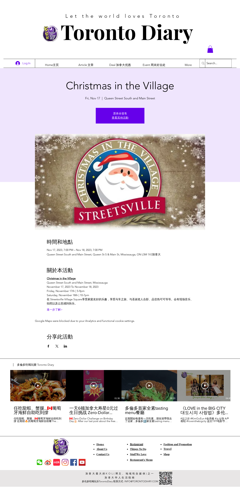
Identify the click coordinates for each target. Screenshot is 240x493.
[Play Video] (38, 385)
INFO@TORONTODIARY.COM (141, 481)
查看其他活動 (120, 117)
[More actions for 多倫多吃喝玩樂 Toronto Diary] (33, 364)
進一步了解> (55, 309)
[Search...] (215, 63)
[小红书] (56, 462)
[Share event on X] (57, 346)
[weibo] (48, 462)
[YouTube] (82, 462)
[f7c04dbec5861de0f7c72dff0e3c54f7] (39, 462)
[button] (210, 49)
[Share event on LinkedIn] (65, 346)
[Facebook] (73, 462)
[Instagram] (65, 462)
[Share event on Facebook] (48, 346)
